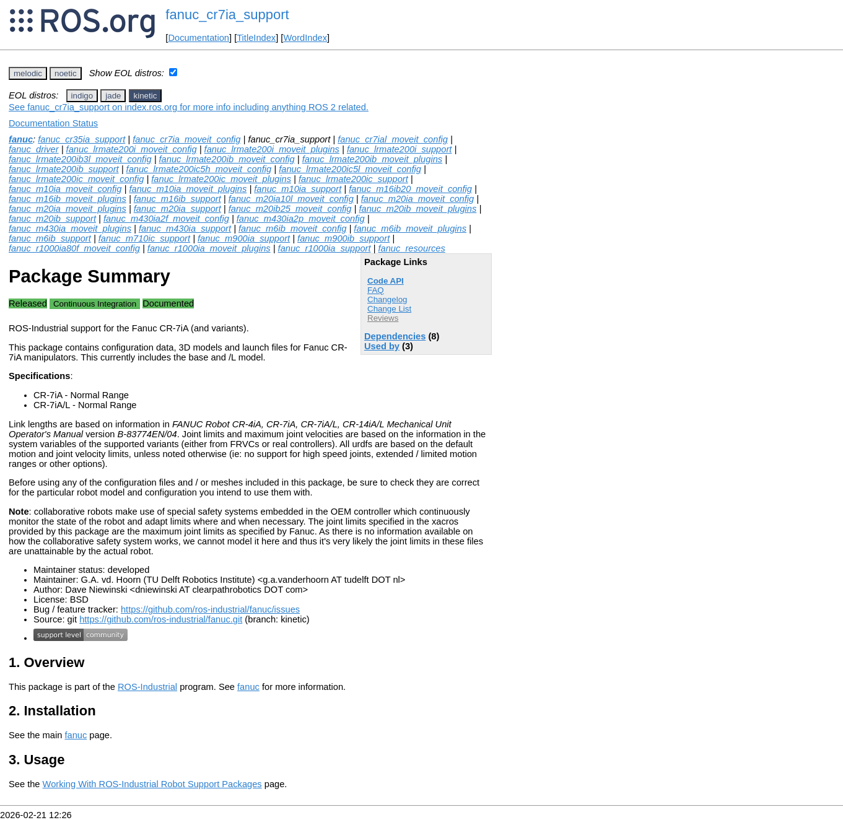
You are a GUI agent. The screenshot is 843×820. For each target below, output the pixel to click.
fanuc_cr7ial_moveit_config (393, 139)
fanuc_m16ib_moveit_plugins (67, 199)
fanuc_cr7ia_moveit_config (186, 139)
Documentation (198, 38)
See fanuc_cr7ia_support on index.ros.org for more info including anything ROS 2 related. (189, 107)
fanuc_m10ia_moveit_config (65, 189)
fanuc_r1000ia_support (324, 248)
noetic (66, 73)
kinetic (145, 95)
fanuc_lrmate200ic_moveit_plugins (221, 179)
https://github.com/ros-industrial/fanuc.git (160, 619)
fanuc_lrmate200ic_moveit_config (76, 179)
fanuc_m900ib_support (343, 238)
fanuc (21, 139)
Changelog (387, 299)
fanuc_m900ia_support (244, 238)
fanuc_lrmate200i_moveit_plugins (271, 149)
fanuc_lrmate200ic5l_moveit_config (350, 169)
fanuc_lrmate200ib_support (64, 169)
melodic (28, 73)
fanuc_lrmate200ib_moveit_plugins (372, 159)
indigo (82, 95)
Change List (389, 308)
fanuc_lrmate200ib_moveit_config (227, 159)
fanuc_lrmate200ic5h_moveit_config (199, 169)
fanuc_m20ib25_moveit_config (290, 209)
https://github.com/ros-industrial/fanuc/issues (210, 609)
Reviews (382, 318)
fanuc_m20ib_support (52, 219)
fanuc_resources (411, 248)
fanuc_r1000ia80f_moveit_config (74, 248)
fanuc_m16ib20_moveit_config (410, 189)
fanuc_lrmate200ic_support (353, 179)
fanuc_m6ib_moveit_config (292, 228)
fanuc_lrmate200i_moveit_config (131, 149)
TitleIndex (256, 38)
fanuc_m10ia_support (297, 189)
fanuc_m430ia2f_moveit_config (166, 219)
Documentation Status (53, 123)
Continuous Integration (94, 303)
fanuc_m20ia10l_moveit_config (291, 199)
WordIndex (305, 38)
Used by (382, 346)
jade (113, 95)
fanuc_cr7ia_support (227, 14)
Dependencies (395, 336)
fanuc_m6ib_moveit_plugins (410, 228)
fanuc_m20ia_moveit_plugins (67, 209)
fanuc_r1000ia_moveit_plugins (209, 248)
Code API (385, 281)
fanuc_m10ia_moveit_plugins (188, 189)
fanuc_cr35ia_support (81, 139)
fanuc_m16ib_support (177, 199)
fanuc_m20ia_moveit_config (417, 199)
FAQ (375, 290)
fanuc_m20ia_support (177, 209)
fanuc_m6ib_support (50, 238)
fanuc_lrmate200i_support (399, 149)
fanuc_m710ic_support (144, 238)
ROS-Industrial (147, 687)
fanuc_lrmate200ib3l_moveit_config (80, 159)
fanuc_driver (34, 149)
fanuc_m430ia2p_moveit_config (301, 219)
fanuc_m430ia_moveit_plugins (70, 228)
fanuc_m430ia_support (185, 228)
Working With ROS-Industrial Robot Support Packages (152, 784)
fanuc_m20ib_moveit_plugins (417, 209)
